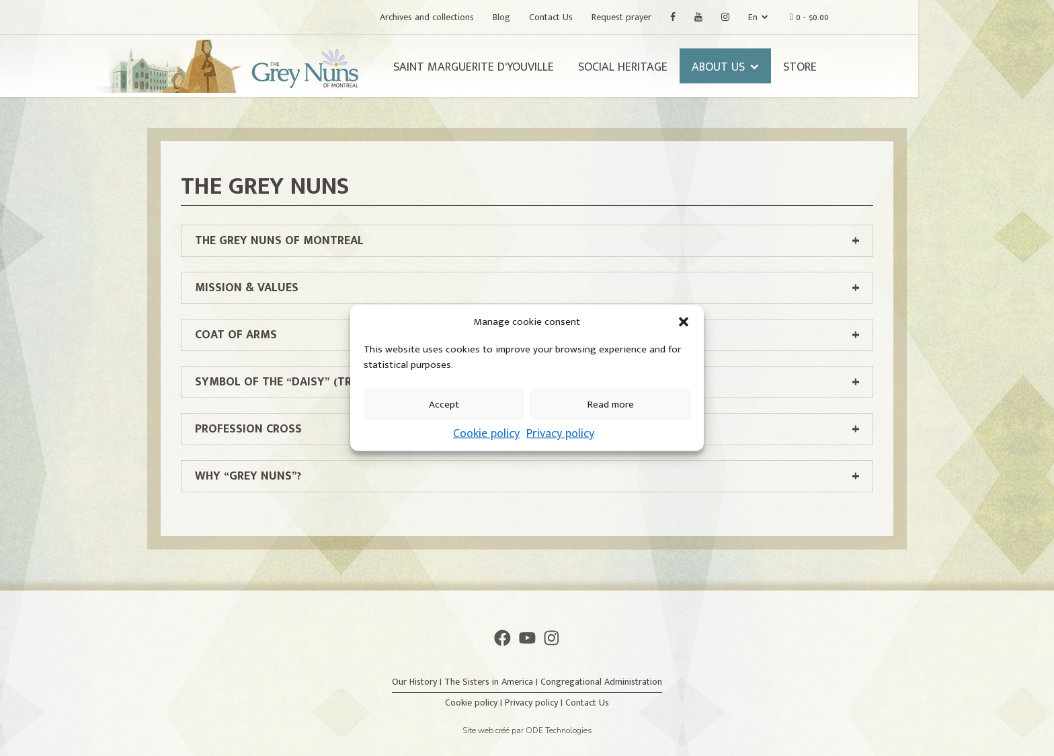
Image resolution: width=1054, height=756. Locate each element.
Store (868, 67)
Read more (610, 403)
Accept (444, 403)
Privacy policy (560, 434)
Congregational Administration (601, 681)
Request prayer (689, 17)
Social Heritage (690, 67)
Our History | (418, 681)
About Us (786, 67)
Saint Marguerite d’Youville (541, 67)
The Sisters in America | (492, 681)
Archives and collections (495, 17)
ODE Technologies (559, 730)
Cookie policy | (475, 702)
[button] (683, 322)
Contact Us (619, 17)
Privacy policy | (535, 702)
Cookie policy (486, 434)
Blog (569, 17)
